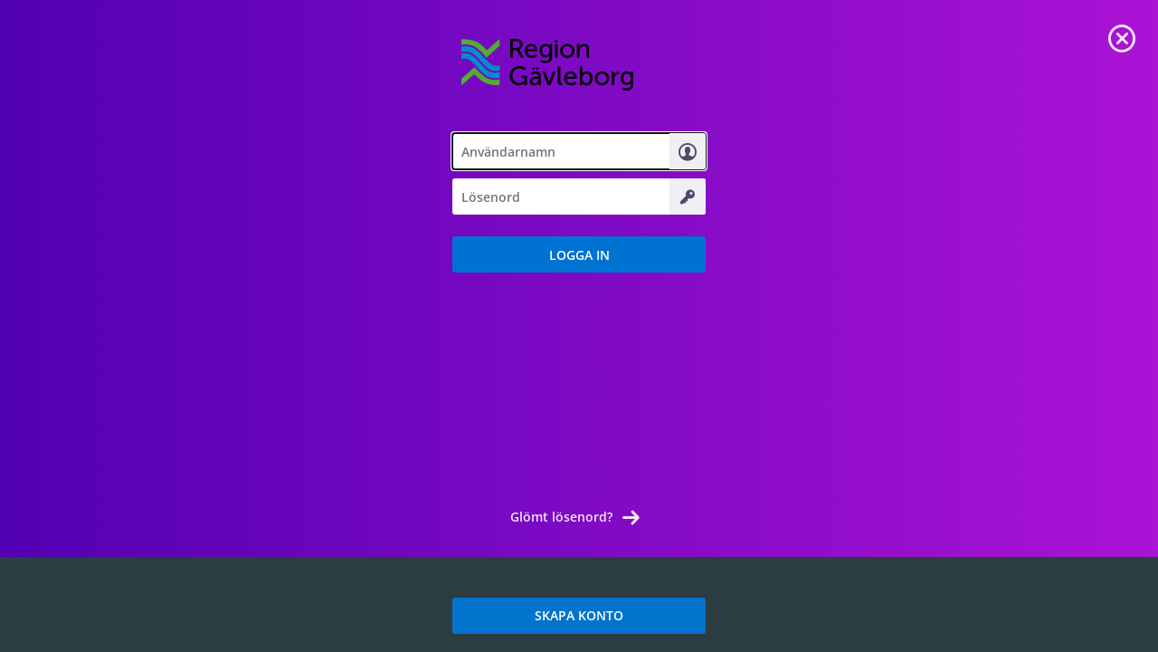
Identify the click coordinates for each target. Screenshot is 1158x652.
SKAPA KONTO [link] (579, 615)
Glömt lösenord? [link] (561, 516)
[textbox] (579, 151)
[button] (579, 254)
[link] (1122, 36)
